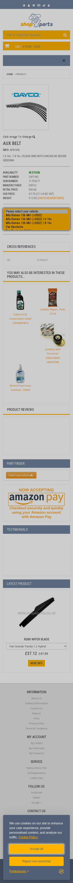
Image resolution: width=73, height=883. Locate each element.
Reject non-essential (36, 861)
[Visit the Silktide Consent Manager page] (61, 871)
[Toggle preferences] (19, 871)
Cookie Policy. (28, 837)
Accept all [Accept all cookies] (36, 848)
